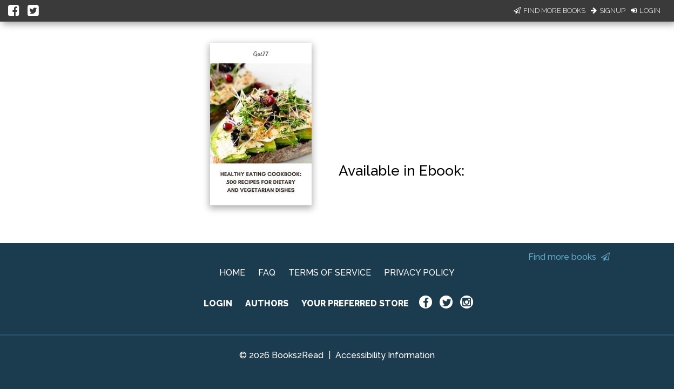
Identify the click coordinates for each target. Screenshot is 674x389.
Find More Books (549, 10)
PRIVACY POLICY (419, 272)
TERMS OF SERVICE (329, 272)
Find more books (569, 257)
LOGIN (218, 303)
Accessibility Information (385, 355)
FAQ (266, 272)
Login (645, 10)
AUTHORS (266, 303)
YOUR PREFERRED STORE (355, 303)
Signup (608, 10)
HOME (232, 272)
